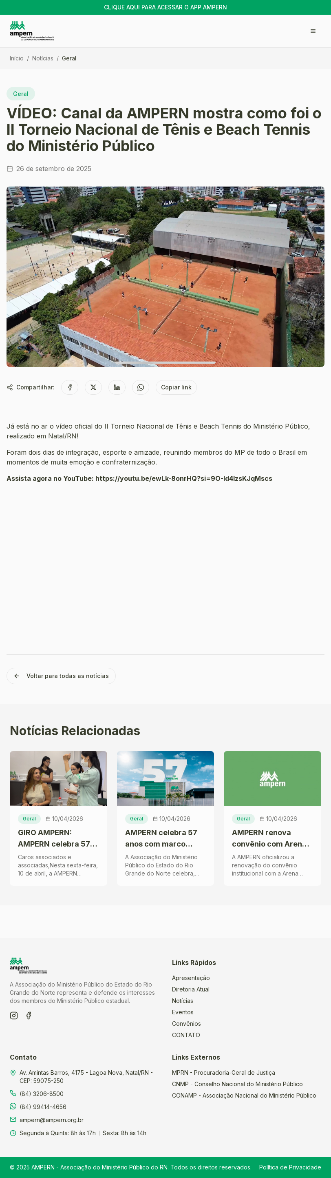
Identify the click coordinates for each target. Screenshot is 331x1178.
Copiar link (176, 387)
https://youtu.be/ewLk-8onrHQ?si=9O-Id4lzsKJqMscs (183, 478)
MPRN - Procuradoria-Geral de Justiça (223, 1072)
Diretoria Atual (191, 989)
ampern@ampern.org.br (52, 1119)
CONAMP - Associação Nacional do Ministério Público (244, 1095)
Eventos (183, 1012)
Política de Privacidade (290, 1167)
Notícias (42, 58)
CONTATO (186, 1034)
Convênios (186, 1023)
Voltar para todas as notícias (61, 675)
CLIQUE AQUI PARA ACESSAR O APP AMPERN (165, 7)
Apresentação (191, 977)
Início (17, 58)
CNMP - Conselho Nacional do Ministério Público (237, 1083)
